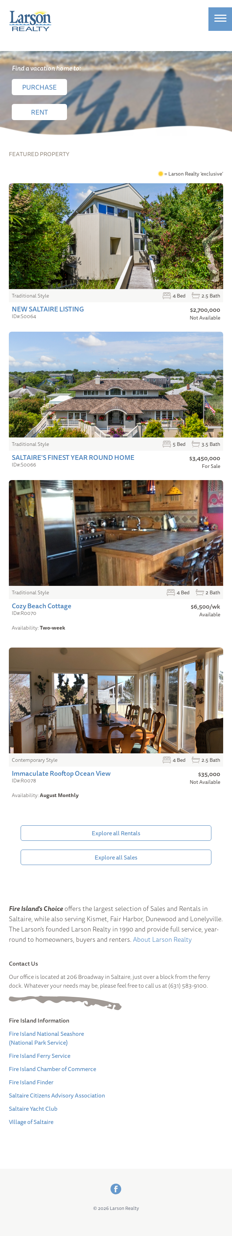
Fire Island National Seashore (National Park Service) (46, 1038)
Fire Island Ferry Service (39, 1055)
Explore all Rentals (116, 833)
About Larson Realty (162, 939)
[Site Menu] (220, 19)
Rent (39, 112)
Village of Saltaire (31, 1122)
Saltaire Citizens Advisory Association (57, 1095)
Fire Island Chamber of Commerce (52, 1069)
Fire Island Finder (31, 1082)
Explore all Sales (116, 857)
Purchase (39, 87)
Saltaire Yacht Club (33, 1108)
